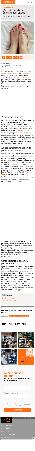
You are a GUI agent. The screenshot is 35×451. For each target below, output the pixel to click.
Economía (6, 335)
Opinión (21, 358)
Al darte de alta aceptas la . (18, 404)
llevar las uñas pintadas (22, 77)
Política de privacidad (8, 434)
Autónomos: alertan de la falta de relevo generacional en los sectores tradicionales (25, 342)
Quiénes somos (6, 428)
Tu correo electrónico (11, 393)
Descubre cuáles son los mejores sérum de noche (16, 311)
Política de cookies (7, 438)
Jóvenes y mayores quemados (26, 360)
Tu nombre (7, 385)
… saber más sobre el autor (9, 300)
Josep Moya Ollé (24, 363)
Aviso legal (5, 431)
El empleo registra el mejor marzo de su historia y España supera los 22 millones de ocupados (9, 359)
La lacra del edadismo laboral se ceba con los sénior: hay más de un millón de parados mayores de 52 (8, 341)
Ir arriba (29, 418)
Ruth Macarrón (5, 63)
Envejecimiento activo (19, 316)
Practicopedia (8, 7)
